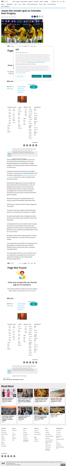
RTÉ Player (14, 110)
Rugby (24, 4)
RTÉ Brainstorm (4, 434)
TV (13, 112)
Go (34, 87)
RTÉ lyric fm (19, 121)
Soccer (19, 4)
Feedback (31, 111)
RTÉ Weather (26, 112)
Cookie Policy (30, 133)
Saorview (36, 127)
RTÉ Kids (24, 121)
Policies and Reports (49, 436)
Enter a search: (31, 84)
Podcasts (20, 111)
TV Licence (35, 113)
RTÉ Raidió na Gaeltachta (26, 440)
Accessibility (31, 113)
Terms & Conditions (49, 440)
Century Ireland (26, 115)
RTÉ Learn (10, 123)
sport (2, 4)
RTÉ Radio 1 (19, 114)
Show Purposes (20, 76)
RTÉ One (13, 115)
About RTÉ (35, 110)
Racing (40, 4)
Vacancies (36, 115)
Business (31, 1)
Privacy (63, 464)
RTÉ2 (14, 117)
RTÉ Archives (10, 113)
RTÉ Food (8, 128)
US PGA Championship (32, 4)
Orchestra (27, 109)
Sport (17, 1)
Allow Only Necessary (36, 76)
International (16, 379)
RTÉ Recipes (9, 131)
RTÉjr (14, 122)
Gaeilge (46, 1)
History (10, 118)
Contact (30, 109)
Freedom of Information (47, 449)
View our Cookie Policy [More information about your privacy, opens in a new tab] (31, 62)
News (14, 1)
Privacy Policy (30, 130)
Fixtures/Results (52, 4)
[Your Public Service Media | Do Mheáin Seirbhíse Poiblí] (9, 154)
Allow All (47, 76)
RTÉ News (14, 120)
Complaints (31, 119)
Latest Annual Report (35, 118)
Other (44, 4)
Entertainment (24, 1)
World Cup (9, 4)
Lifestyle (36, 1)
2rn (34, 125)
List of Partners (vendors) (21, 72)
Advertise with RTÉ (60, 439)
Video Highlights (5, 6)
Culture (41, 1)
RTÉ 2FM (19, 118)
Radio (19, 109)
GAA (15, 4)
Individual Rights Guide (31, 126)
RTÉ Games (10, 110)
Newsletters (36, 129)
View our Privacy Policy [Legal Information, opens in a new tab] (40, 62)
